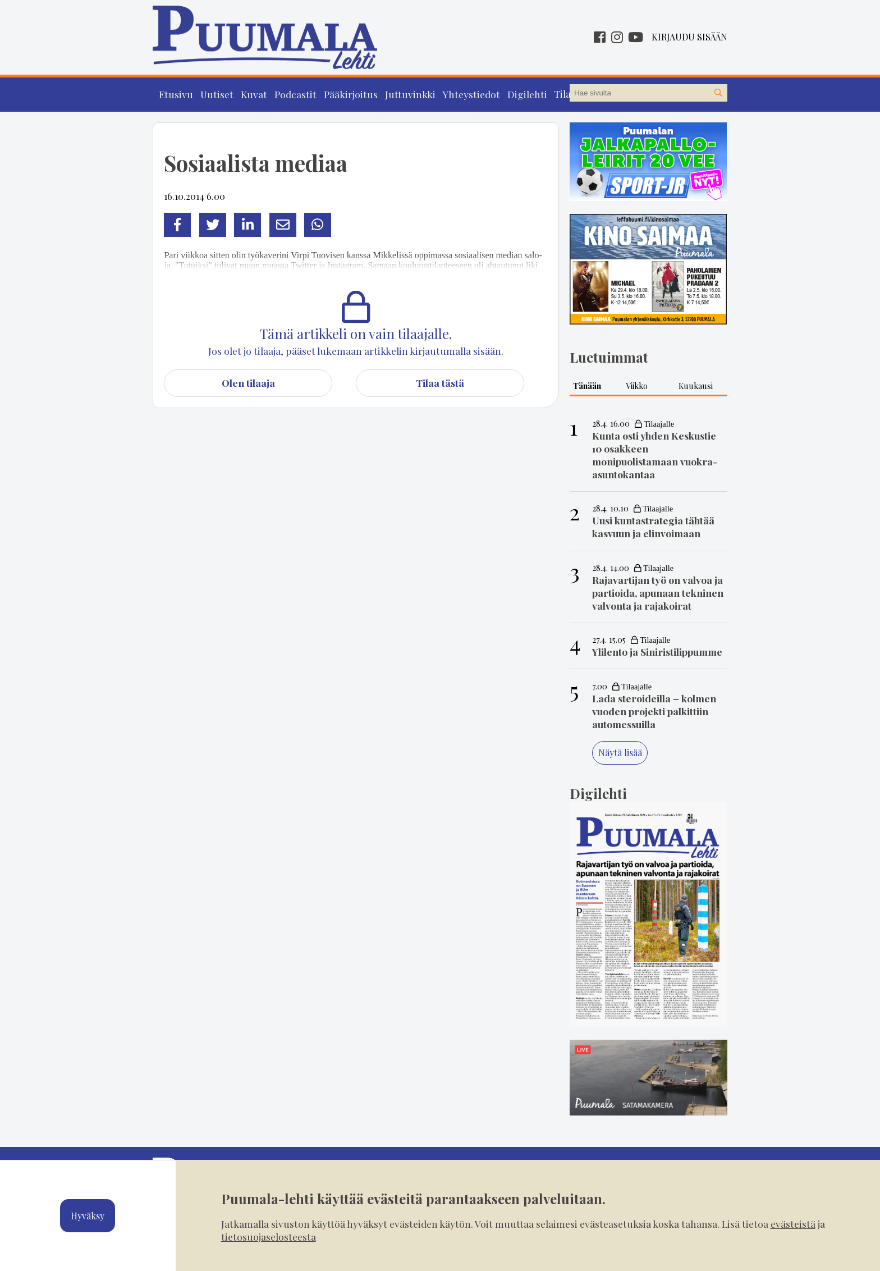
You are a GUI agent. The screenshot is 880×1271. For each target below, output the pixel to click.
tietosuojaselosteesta (268, 1236)
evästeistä (793, 1223)
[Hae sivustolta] (718, 93)
